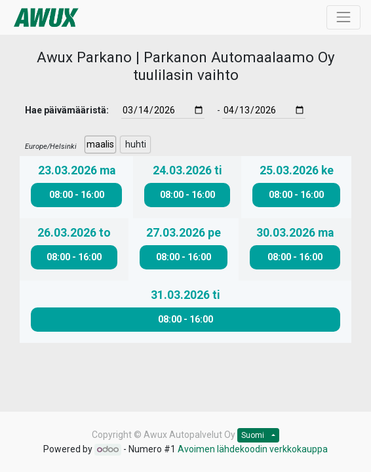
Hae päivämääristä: (67, 110)
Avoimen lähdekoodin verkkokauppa (253, 449)
